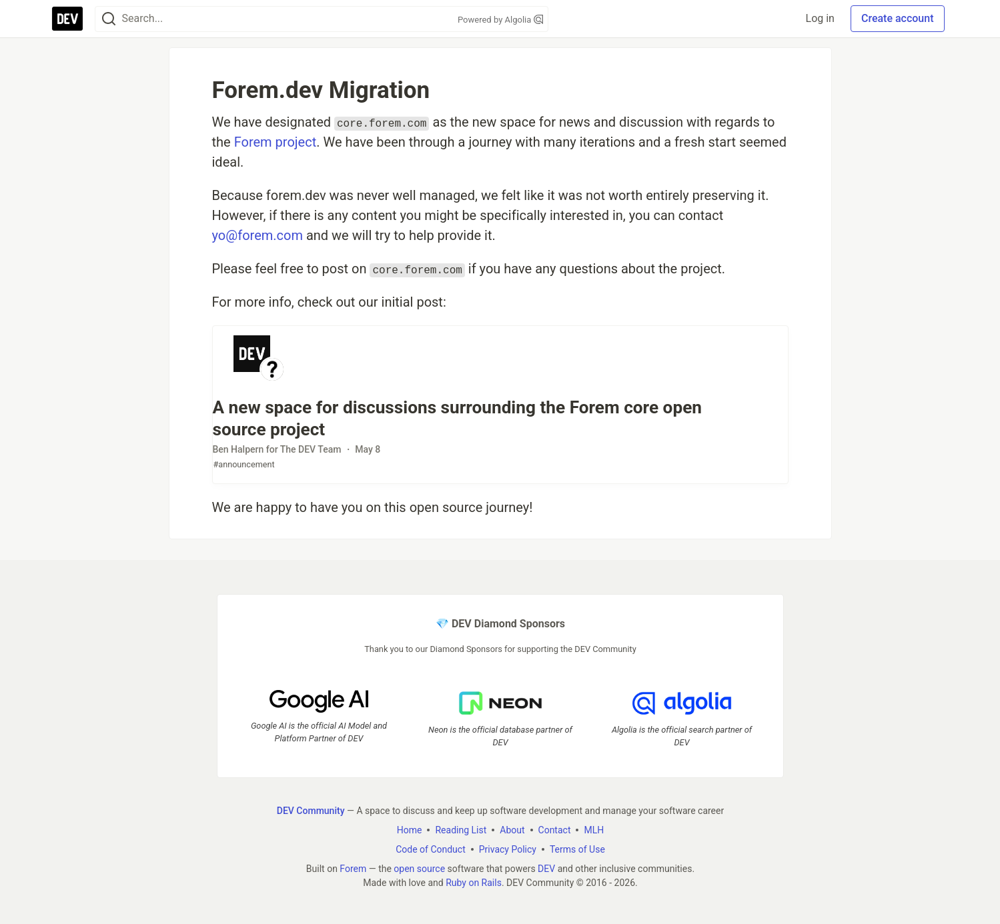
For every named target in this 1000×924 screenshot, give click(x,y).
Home (409, 829)
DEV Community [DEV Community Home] (310, 810)
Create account (897, 18)
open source (419, 868)
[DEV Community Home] (67, 18)
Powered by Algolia (500, 20)
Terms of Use (576, 848)
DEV (546, 868)
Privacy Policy (507, 848)
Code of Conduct (431, 848)
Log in (820, 18)
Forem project (275, 142)
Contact (554, 829)
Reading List (460, 829)
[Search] (108, 19)
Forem (353, 868)
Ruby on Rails (474, 882)
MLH (594, 829)
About (512, 829)
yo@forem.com (257, 235)
